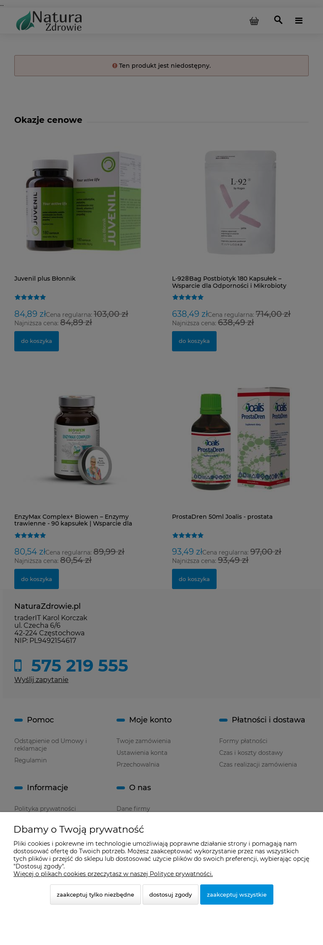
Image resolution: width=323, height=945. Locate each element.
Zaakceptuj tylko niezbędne (95, 894)
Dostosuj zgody (170, 894)
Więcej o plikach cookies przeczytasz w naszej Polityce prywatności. (113, 874)
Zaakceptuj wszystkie (237, 894)
